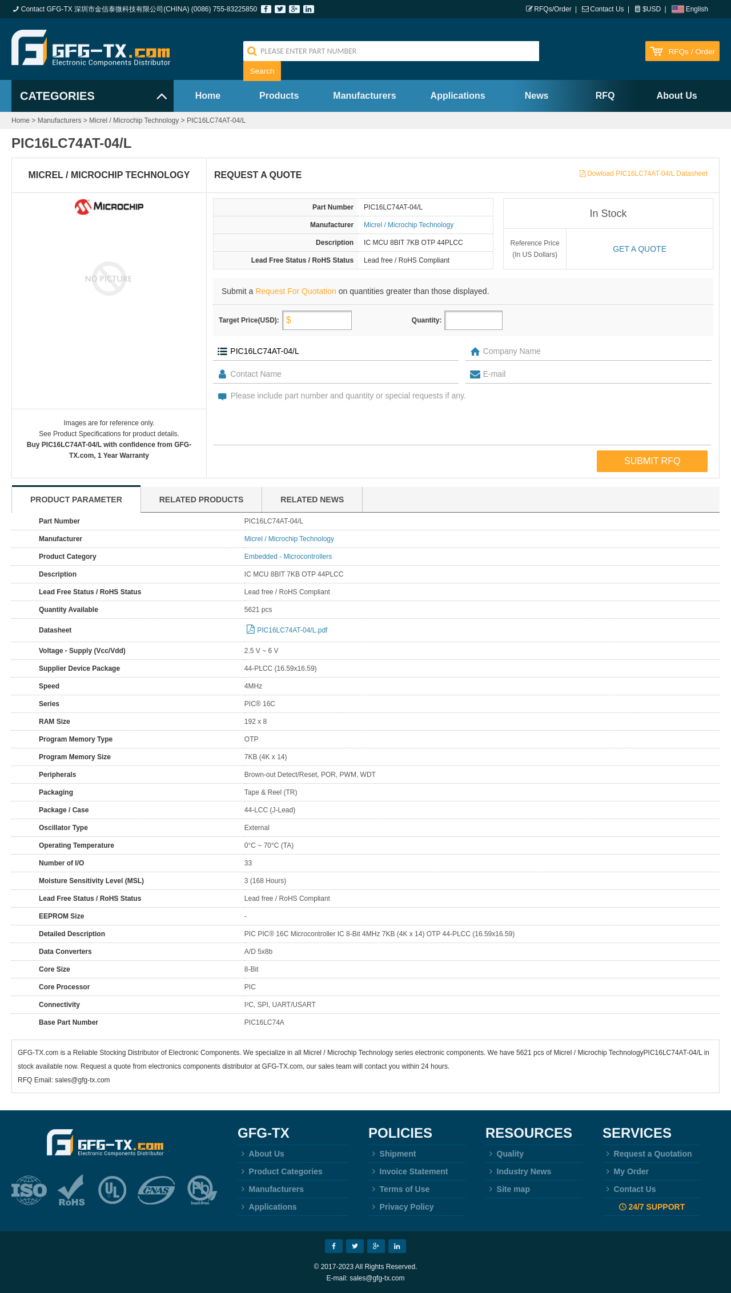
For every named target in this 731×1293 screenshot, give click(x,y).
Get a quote (639, 248)
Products (279, 95)
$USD (651, 9)
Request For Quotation (295, 291)
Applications (458, 95)
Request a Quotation (647, 1153)
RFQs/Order (552, 9)
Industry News (518, 1171)
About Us (677, 95)
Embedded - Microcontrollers (288, 557)
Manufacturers (364, 95)
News (537, 95)
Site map (507, 1189)
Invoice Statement (408, 1171)
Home (207, 95)
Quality (504, 1153)
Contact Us (607, 9)
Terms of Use (398, 1189)
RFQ (605, 95)
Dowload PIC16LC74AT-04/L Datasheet (647, 174)
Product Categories (280, 1171)
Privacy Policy (401, 1206)
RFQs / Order (691, 51)
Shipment (392, 1153)
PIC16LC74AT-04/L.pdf (292, 630)
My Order (626, 1171)
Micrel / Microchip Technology (134, 120)
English (697, 9)
